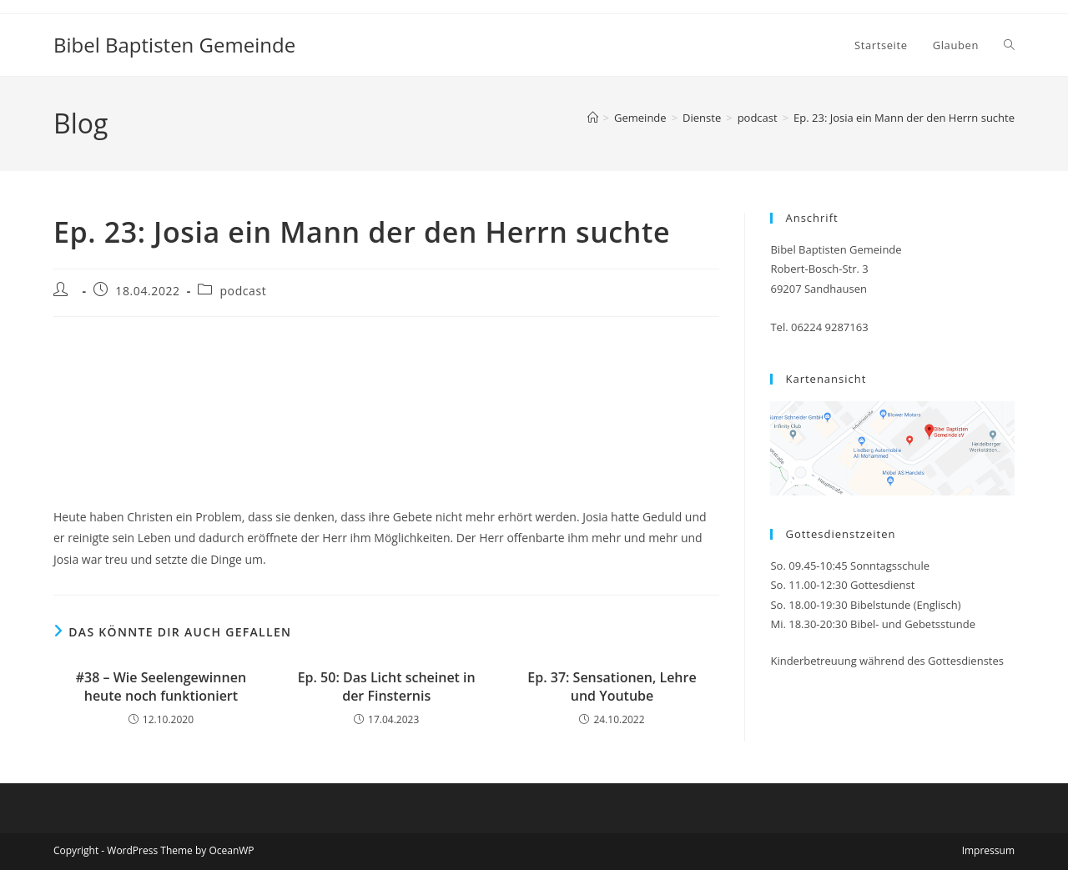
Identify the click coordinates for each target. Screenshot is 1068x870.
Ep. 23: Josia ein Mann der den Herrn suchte (904, 117)
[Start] (592, 117)
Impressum (988, 850)
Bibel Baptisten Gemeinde (174, 44)
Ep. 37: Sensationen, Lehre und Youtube (611, 686)
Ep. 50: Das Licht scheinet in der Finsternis (387, 686)
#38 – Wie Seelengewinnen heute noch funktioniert (161, 686)
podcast (242, 291)
